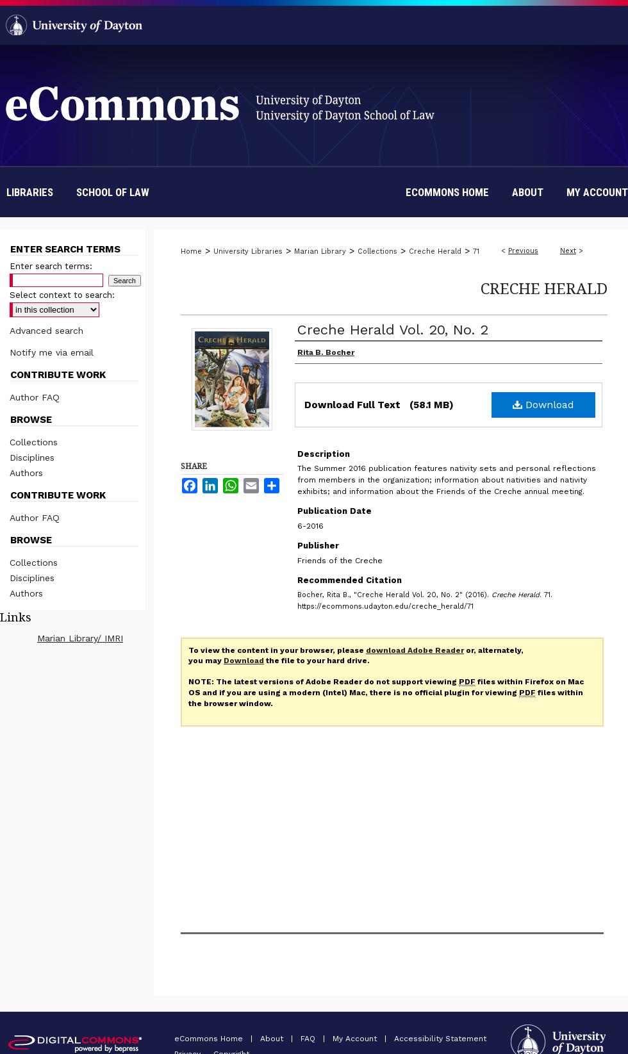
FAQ (309, 1038)
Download (543, 405)
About (273, 1038)
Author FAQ (35, 397)
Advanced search (46, 330)
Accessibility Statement (440, 1038)
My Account (356, 1038)
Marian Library (320, 251)
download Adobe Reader (415, 650)
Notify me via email (52, 352)
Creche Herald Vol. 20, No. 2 (392, 330)
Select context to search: (62, 295)
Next (568, 251)
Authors (26, 473)
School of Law (112, 192)
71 (476, 251)
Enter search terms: (51, 266)
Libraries (29, 192)
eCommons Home (209, 1038)
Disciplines (32, 457)
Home (191, 251)
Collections (377, 251)
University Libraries (248, 251)
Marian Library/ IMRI (80, 638)
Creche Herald (435, 251)
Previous (523, 251)
